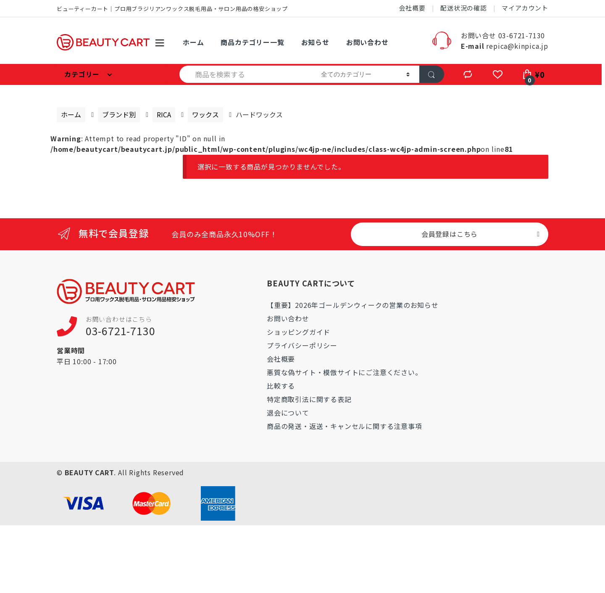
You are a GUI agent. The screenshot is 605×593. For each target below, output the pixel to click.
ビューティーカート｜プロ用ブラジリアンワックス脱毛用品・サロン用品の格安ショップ (172, 9)
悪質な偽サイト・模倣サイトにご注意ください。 (344, 372)
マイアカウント (525, 7)
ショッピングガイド (298, 332)
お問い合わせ (367, 42)
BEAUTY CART (89, 472)
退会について (288, 413)
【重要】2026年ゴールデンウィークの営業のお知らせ (353, 305)
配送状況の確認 (463, 7)
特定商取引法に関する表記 (309, 399)
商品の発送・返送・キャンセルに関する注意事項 (344, 426)
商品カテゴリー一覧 (252, 42)
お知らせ (315, 42)
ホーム (193, 42)
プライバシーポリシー (302, 345)
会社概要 (412, 7)
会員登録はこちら (449, 234)
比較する (281, 386)
